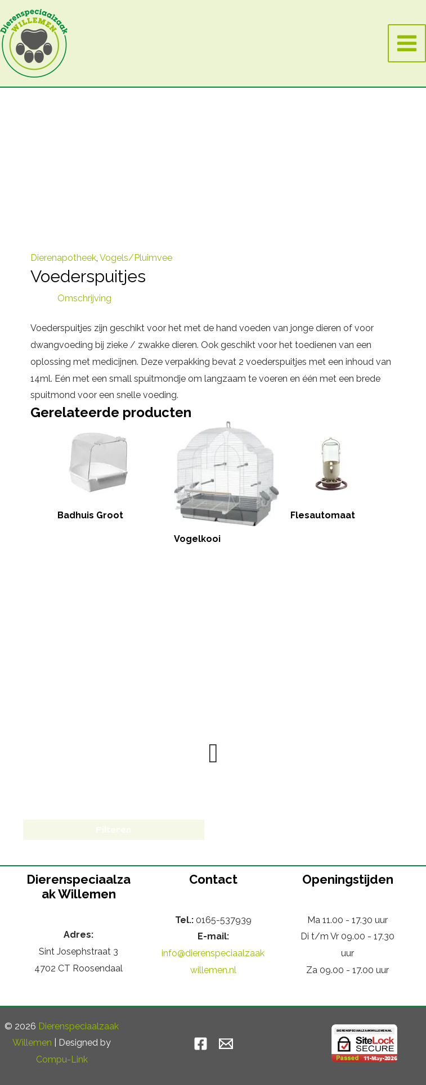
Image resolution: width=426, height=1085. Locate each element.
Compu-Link (62, 1059)
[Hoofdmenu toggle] (407, 43)
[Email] (226, 1044)
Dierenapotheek (63, 257)
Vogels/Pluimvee (136, 257)
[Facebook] (201, 1044)
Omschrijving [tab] (84, 298)
